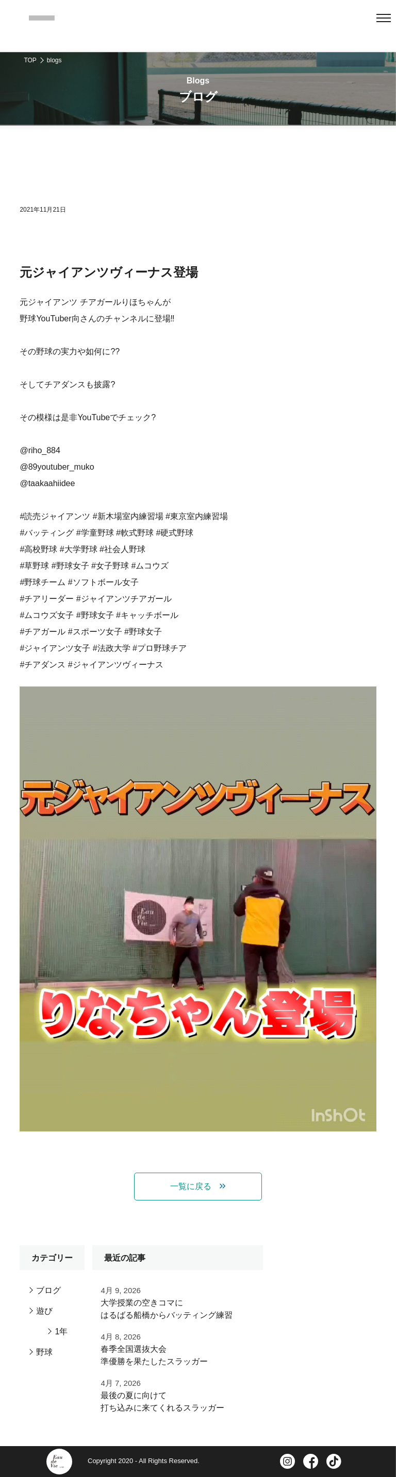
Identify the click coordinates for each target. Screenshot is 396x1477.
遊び (44, 1311)
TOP (30, 60)
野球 (44, 1352)
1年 (61, 1331)
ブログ (48, 1290)
